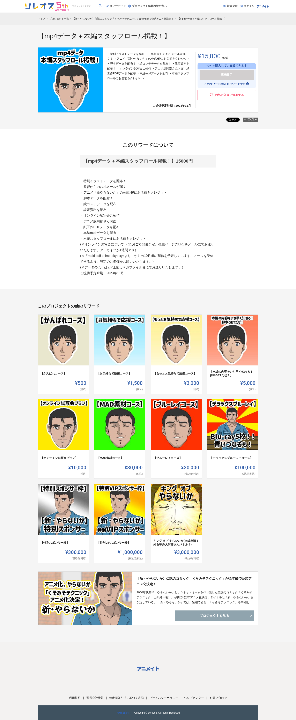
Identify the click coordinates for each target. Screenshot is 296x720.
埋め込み (250, 119)
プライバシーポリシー (163, 697)
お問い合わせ (218, 697)
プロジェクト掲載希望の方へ (147, 6)
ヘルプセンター (194, 697)
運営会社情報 (95, 697)
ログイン (247, 6)
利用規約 (75, 697)
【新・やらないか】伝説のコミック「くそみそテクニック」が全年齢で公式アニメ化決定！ (194, 581)
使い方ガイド (116, 6)
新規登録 (230, 6)
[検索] (100, 6)
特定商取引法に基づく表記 (126, 697)
